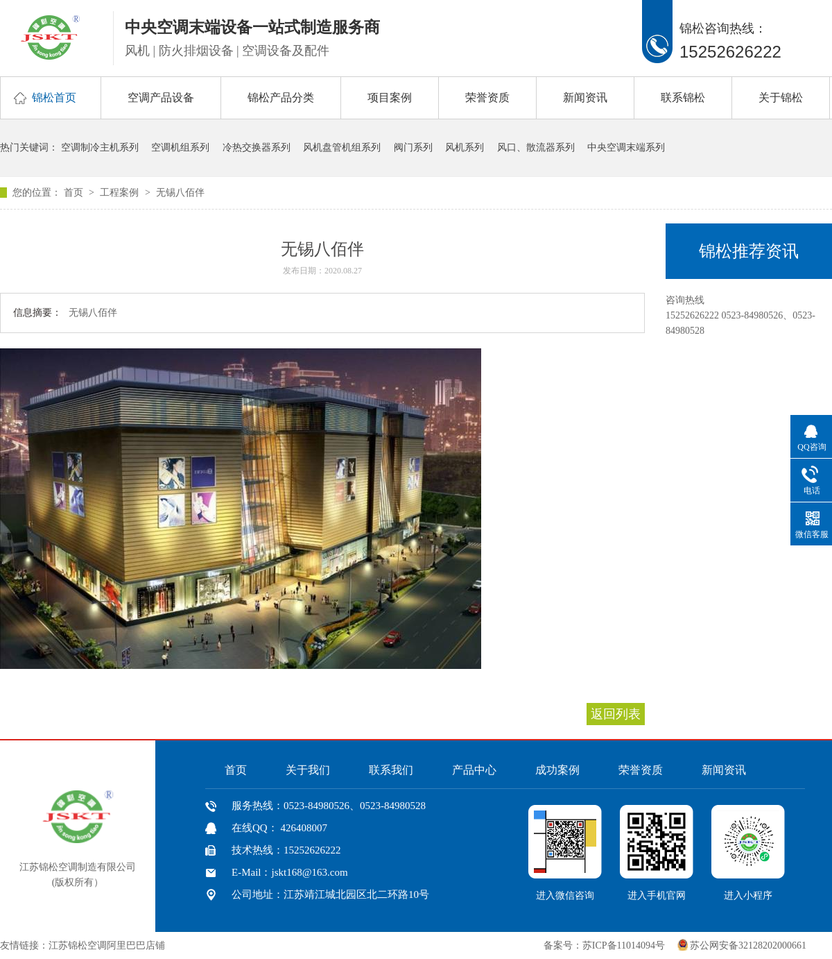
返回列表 (616, 714)
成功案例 (557, 770)
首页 (75, 192)
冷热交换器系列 (257, 147)
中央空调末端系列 (626, 147)
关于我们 (308, 770)
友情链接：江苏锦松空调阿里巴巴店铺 (82, 945)
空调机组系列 (180, 147)
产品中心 (474, 770)
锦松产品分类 (281, 97)
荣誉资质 (487, 97)
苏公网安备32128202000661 (748, 945)
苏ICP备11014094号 (623, 945)
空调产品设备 (161, 97)
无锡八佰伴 (180, 192)
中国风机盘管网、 (211, 945)
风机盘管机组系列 (342, 147)
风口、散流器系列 (536, 147)
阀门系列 (413, 147)
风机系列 (464, 147)
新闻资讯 (585, 97)
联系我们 (391, 770)
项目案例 (389, 97)
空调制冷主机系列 (100, 147)
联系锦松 (683, 97)
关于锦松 (781, 97)
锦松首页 (54, 97)
